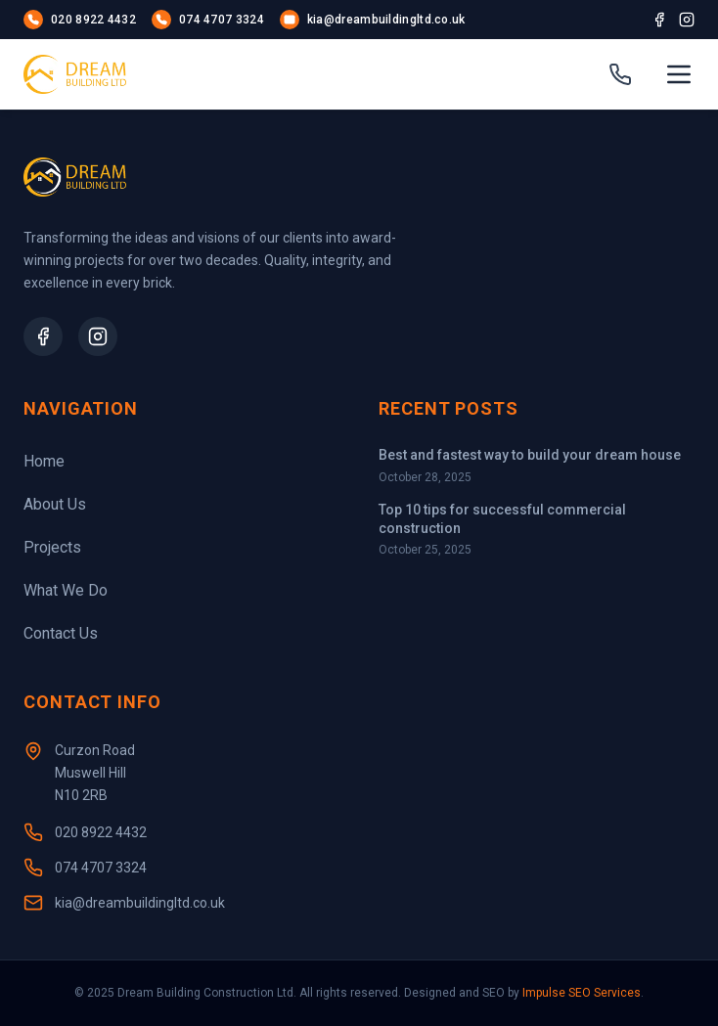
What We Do (65, 590)
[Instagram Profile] (97, 336)
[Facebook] (659, 19)
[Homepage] (74, 74)
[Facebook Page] (43, 336)
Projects (52, 547)
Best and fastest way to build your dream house (530, 455)
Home (44, 461)
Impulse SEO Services (581, 993)
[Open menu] (678, 74)
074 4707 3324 (101, 867)
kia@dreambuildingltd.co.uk (140, 903)
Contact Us (60, 633)
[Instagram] (687, 19)
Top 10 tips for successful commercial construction (502, 519)
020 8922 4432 (101, 832)
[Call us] (620, 74)
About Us (54, 504)
